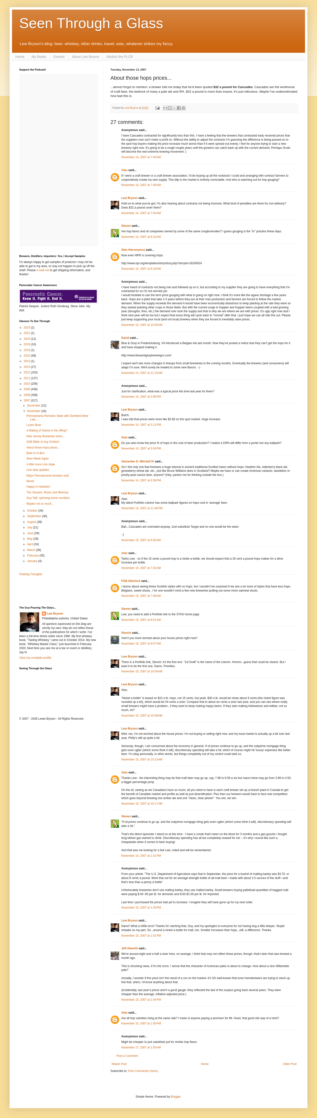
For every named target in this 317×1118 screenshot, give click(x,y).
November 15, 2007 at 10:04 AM (141, 671)
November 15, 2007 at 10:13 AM (141, 759)
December (34, 405)
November (34, 411)
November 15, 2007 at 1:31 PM (141, 855)
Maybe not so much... (40, 503)
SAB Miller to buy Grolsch (42, 441)
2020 (27, 339)
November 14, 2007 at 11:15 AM (141, 373)
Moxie (30, 481)
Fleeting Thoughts (30, 574)
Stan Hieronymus (133, 249)
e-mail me (43, 270)
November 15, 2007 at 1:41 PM (141, 935)
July (30, 527)
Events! (59, 57)
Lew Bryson (129, 198)
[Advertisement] (47, 591)
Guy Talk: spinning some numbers (48, 498)
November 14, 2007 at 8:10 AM (141, 237)
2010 (27, 383)
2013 (27, 367)
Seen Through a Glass (91, 23)
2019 (27, 344)
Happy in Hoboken (38, 486)
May (30, 538)
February (33, 555)
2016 (27, 355)
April (30, 544)
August (32, 522)
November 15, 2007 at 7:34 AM (141, 568)
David (125, 338)
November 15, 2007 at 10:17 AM (141, 803)
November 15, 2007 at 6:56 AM (141, 540)
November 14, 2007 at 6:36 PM (141, 480)
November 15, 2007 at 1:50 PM (141, 1023)
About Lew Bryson (85, 57)
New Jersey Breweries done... (45, 436)
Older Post (290, 1064)
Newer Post (119, 1064)
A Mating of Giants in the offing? (46, 430)
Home (19, 57)
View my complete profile (35, 657)
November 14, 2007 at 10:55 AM (141, 325)
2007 (27, 400)
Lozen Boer (33, 425)
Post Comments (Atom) (143, 1071)
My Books (38, 57)
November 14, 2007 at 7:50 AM (141, 213)
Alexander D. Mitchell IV (137, 461)
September (34, 516)
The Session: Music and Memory (47, 492)
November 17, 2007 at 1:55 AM (141, 1047)
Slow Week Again (37, 458)
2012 (27, 372)
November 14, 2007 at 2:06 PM (141, 396)
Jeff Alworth (129, 948)
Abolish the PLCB (119, 57)
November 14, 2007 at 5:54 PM (141, 448)
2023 (27, 327)
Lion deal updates (37, 470)
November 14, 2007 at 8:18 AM (141, 268)
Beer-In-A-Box (35, 453)
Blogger (176, 1096)
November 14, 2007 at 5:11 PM (141, 424)
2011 (27, 378)
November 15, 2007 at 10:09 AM (141, 715)
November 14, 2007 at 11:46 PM (142, 508)
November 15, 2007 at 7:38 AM (141, 596)
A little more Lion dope (40, 464)
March (31, 550)
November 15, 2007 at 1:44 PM (141, 999)
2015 (27, 361)
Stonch (126, 632)
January (32, 561)
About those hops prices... (43, 447)
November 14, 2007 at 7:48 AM (141, 185)
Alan (124, 170)
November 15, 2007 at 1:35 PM (141, 907)
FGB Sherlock (130, 581)
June (30, 533)
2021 (27, 333)
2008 (27, 395)
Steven (126, 225)
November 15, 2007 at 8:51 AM (141, 620)
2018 (27, 350)
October (32, 510)
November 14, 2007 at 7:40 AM (141, 157)
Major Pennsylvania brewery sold (47, 475)
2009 (27, 389)
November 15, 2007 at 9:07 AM (141, 643)
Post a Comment (127, 1056)
